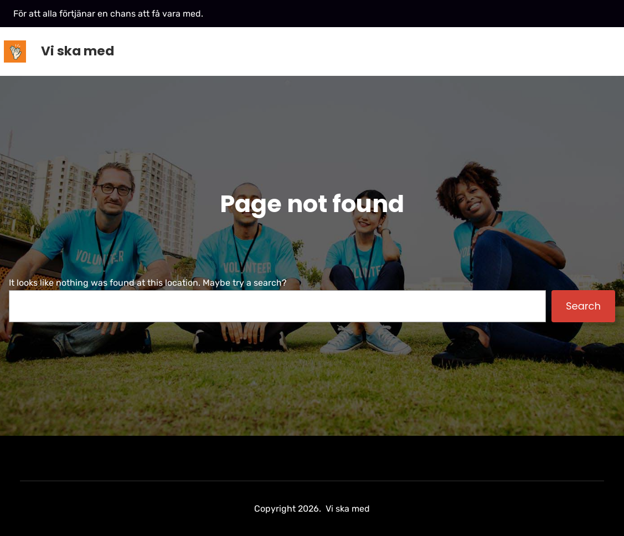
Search (583, 306)
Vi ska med (77, 51)
